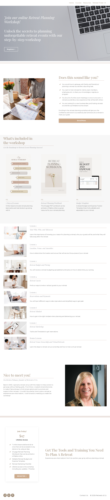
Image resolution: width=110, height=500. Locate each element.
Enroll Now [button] (81, 121)
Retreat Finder (99, 3)
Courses (78, 3)
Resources (87, 3)
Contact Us (84, 496)
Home (71, 3)
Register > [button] (11, 49)
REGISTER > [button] (22, 476)
